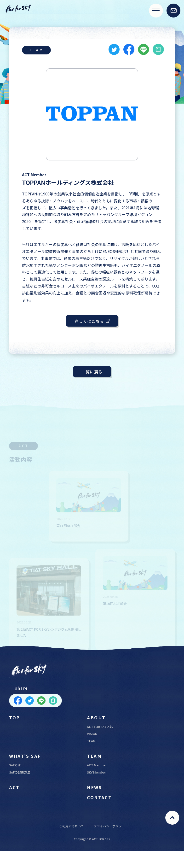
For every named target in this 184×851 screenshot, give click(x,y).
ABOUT (96, 717)
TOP (14, 717)
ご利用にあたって (71, 826)
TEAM (91, 741)
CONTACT (99, 797)
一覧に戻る (92, 372)
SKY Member (96, 772)
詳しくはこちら (92, 321)
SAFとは (15, 765)
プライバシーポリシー (109, 826)
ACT (14, 787)
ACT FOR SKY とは (100, 726)
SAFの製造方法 (19, 772)
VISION (92, 733)
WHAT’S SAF (25, 756)
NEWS (94, 787)
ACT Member (97, 765)
